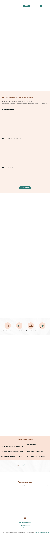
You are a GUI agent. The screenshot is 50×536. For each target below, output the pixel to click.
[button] (41, 6)
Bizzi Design (38, 532)
